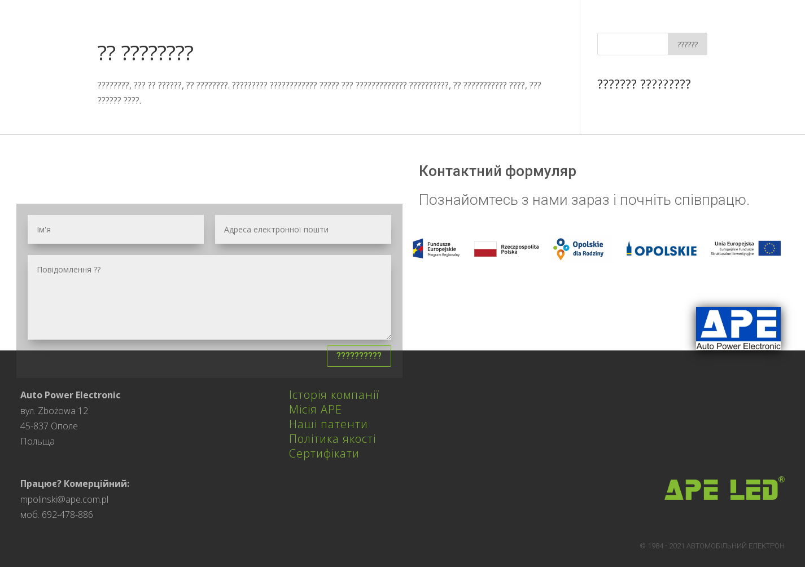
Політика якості (332, 438)
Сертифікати (324, 453)
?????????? (359, 355)
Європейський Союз (679, 72)
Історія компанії (334, 394)
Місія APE (315, 409)
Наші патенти (328, 424)
